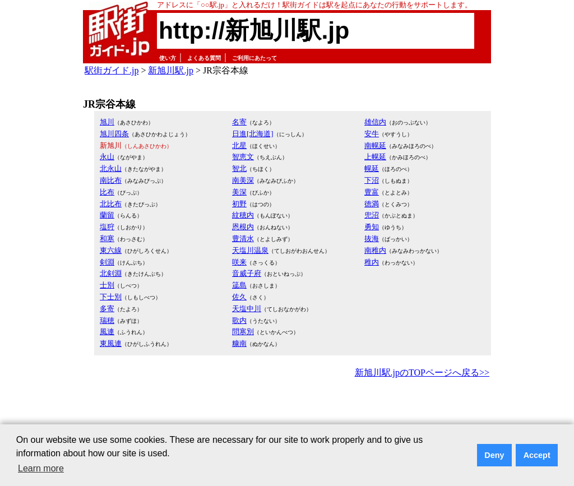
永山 (107, 156)
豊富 (371, 192)
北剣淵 (111, 273)
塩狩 (107, 227)
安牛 (371, 133)
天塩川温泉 (250, 250)
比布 (107, 192)
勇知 (371, 227)
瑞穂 (107, 320)
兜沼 (371, 215)
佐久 (239, 297)
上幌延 (375, 156)
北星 (239, 145)
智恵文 (243, 156)
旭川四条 (114, 133)
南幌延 (375, 145)
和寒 (107, 238)
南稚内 (375, 250)
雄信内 (375, 122)
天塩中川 (246, 308)
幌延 (371, 168)
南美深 (243, 180)
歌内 (239, 320)
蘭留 (107, 215)
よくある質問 (204, 58)
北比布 (111, 204)
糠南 (239, 343)
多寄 (107, 308)
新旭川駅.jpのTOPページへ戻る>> (422, 372)
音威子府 (246, 273)
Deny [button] (494, 455)
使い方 (167, 58)
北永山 (111, 168)
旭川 (107, 122)
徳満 (371, 204)
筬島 (239, 285)
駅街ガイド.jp (111, 70)
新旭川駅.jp (170, 70)
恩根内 (243, 227)
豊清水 (243, 238)
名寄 (239, 122)
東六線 (111, 250)
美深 (239, 192)
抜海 (371, 238)
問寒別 (243, 331)
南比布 (111, 180)
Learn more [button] (41, 468)
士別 (107, 285)
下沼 (371, 180)
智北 (239, 168)
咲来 (239, 262)
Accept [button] (537, 455)
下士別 (111, 297)
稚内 (371, 262)
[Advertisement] (287, 411)
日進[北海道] (253, 133)
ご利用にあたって (254, 58)
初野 (239, 204)
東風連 (111, 343)
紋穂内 (243, 215)
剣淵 (107, 262)
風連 (107, 331)
